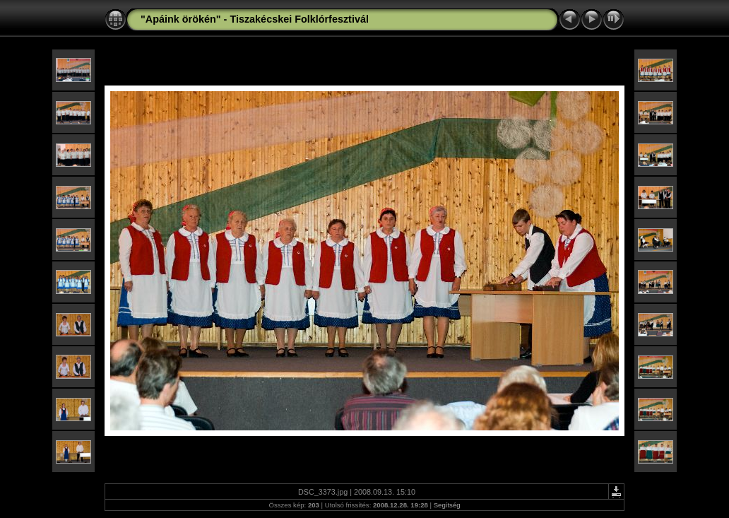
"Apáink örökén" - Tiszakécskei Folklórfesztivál (255, 19)
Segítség (447, 505)
